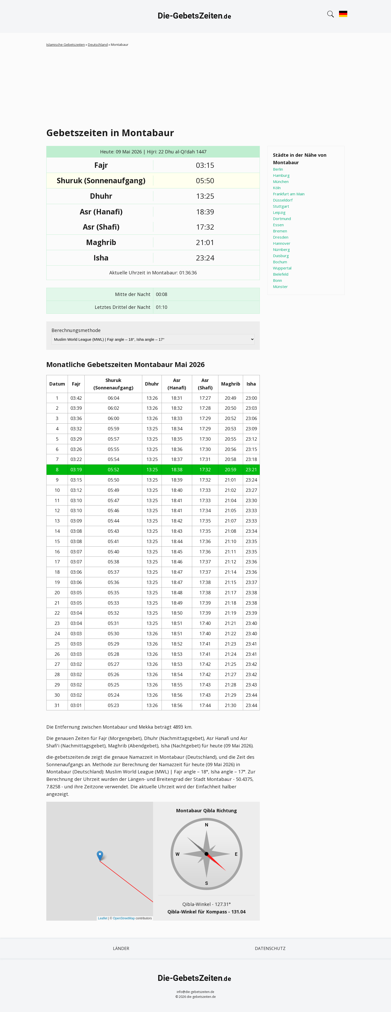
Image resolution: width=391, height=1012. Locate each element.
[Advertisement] (195, 86)
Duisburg (281, 255)
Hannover (281, 243)
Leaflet (102, 918)
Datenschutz (270, 948)
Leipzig (279, 212)
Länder (121, 948)
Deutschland (98, 44)
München (281, 181)
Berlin (278, 169)
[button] (100, 856)
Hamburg (281, 175)
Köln (277, 187)
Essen (278, 224)
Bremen (280, 230)
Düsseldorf (282, 200)
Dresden (280, 237)
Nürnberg (281, 249)
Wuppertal (282, 268)
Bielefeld (280, 274)
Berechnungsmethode (76, 330)
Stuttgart (281, 206)
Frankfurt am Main (289, 193)
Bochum (280, 261)
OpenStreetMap (124, 918)
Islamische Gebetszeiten (65, 44)
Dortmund (282, 218)
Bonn (277, 280)
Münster (280, 286)
